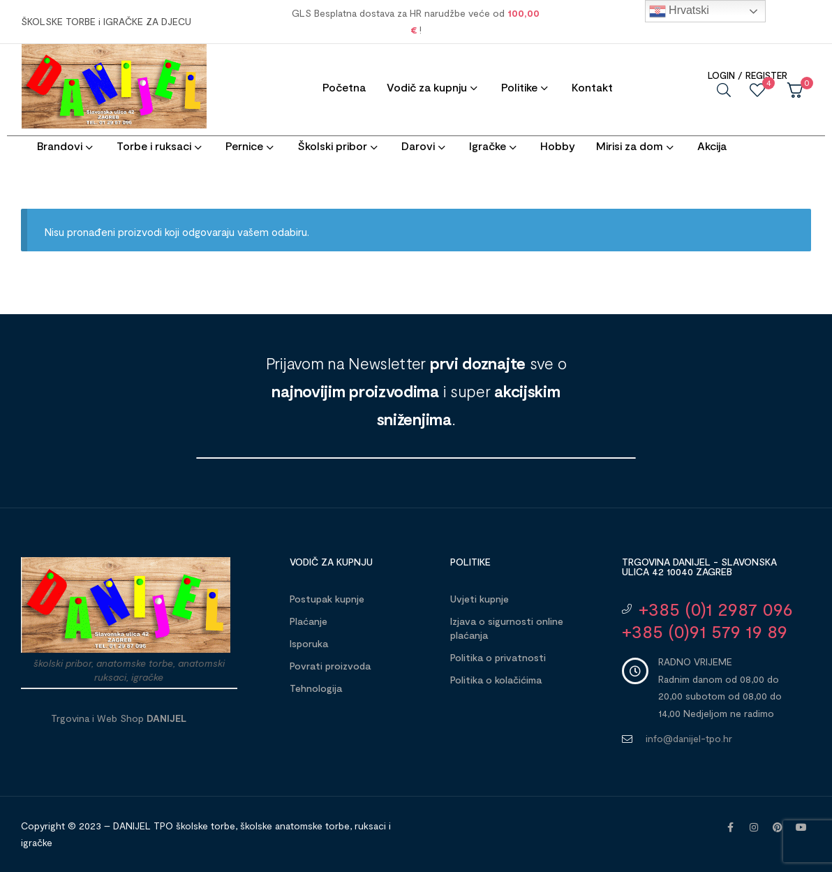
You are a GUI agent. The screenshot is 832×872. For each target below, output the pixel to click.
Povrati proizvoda (330, 666)
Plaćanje (308, 621)
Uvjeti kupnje (479, 599)
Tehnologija (316, 688)
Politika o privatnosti (498, 657)
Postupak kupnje (327, 599)
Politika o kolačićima (496, 680)
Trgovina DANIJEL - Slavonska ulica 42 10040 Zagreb (699, 566)
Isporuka (309, 643)
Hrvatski (679, 11)
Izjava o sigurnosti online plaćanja (506, 628)
